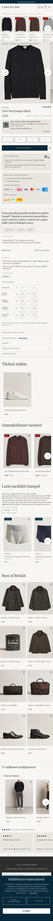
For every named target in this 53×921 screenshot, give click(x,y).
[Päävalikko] (49, 8)
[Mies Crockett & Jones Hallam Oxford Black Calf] (13, 731)
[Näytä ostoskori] (45, 8)
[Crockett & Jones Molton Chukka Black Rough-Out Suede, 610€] (40, 735)
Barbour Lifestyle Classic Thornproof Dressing (10, 663)
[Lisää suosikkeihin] (28, 376)
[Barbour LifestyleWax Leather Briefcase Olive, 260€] (40, 691)
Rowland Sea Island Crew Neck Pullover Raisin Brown (20, 38)
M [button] (20, 141)
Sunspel (5, 109)
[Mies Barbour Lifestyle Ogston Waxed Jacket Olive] (40, 643)
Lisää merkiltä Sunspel (21, 487)
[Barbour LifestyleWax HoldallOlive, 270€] (13, 691)
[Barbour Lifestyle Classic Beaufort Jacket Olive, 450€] (13, 603)
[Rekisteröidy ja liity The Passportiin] (26, 126)
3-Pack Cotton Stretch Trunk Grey (17, 558)
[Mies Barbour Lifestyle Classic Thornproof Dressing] (13, 643)
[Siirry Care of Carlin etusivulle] (11, 8)
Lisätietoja (46, 132)
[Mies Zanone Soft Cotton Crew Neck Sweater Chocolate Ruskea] (34, 25)
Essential (9, 231)
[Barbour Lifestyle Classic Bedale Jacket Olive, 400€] (40, 603)
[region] (26, 844)
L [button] (32, 141)
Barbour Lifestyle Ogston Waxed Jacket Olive (40, 663)
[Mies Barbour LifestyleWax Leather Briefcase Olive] (40, 687)
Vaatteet (5, 45)
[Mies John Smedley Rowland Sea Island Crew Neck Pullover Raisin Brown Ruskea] (20, 25)
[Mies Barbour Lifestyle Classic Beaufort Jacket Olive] (13, 599)
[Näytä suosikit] (42, 8)
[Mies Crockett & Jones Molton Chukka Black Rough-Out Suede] (40, 731)
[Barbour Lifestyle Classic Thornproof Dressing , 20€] (13, 647)
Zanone (31, 36)
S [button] (7, 141)
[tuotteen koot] (26, 304)
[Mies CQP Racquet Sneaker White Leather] (17, 390)
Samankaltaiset (22, 426)
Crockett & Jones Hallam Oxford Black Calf (13, 750)
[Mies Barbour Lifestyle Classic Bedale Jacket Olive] (40, 599)
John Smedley (20, 36)
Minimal (21, 231)
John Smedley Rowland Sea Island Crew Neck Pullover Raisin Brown (17, 472)
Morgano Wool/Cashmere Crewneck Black (15, 819)
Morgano (4, 36)
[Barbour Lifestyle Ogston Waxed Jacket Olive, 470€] (40, 647)
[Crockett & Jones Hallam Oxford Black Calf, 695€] (13, 735)
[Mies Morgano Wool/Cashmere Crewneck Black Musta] (6, 25)
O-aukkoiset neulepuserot (28, 45)
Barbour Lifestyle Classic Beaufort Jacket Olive (10, 619)
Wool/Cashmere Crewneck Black (5, 38)
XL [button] (45, 141)
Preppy (31, 231)
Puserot (13, 45)
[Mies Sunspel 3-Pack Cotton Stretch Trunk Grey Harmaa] (17, 535)
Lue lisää (33, 893)
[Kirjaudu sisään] (39, 8)
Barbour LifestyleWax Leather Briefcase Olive (39, 706)
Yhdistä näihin (14, 365)
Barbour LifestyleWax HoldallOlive (9, 706)
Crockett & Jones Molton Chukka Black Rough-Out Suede (40, 750)
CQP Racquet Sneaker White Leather (15, 411)
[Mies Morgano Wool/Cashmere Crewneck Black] (19, 798)
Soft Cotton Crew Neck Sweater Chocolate (33, 38)
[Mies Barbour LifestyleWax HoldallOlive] (13, 687)
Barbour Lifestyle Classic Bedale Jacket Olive (37, 619)
